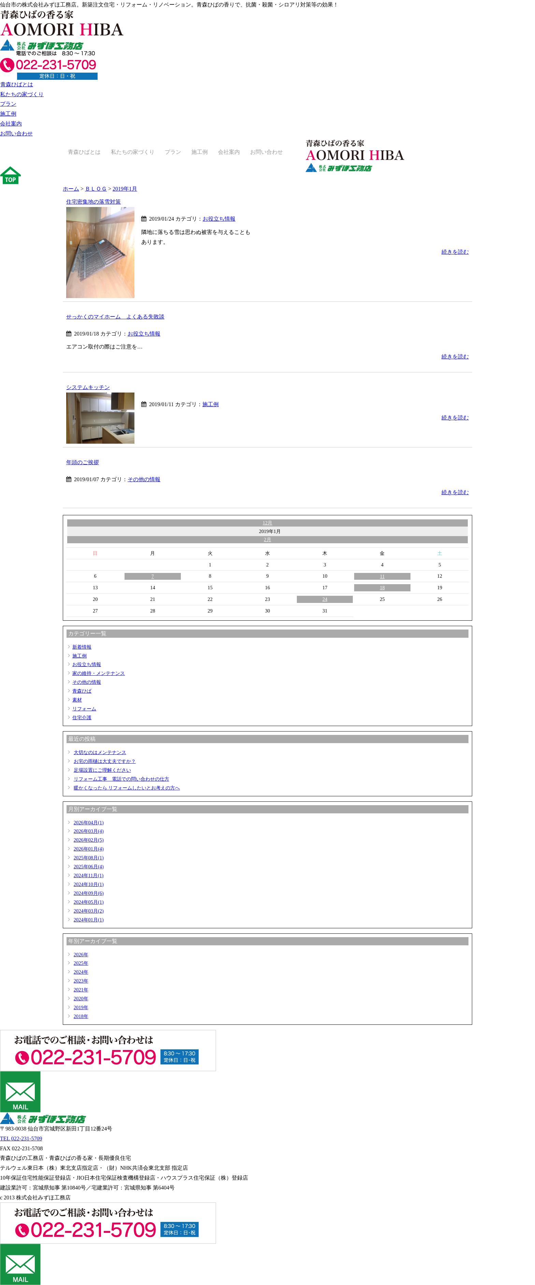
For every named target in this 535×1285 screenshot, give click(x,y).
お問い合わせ (16, 133)
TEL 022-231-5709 (21, 1138)
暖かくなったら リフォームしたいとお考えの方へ (127, 788)
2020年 (81, 998)
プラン (8, 104)
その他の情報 (144, 479)
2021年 (81, 989)
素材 (77, 700)
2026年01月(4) (89, 849)
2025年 (81, 963)
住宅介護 (81, 717)
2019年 (81, 1007)
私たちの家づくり (22, 94)
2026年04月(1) (89, 822)
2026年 (81, 954)
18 (382, 587)
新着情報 (81, 647)
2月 (267, 539)
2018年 (81, 1016)
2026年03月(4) (89, 831)
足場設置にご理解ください (102, 770)
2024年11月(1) (88, 875)
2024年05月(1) (89, 902)
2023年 (81, 981)
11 (382, 576)
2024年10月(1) (89, 884)
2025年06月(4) (89, 866)
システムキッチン (88, 387)
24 (324, 599)
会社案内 (11, 124)
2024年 (81, 972)
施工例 (8, 114)
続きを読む (455, 252)
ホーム (71, 189)
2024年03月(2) (89, 911)
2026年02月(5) (89, 840)
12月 (267, 523)
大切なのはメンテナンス (100, 752)
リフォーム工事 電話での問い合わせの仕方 (121, 779)
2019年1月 (125, 189)
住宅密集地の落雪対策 (93, 202)
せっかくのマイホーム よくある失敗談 (115, 317)
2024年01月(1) (89, 919)
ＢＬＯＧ (96, 189)
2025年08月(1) (89, 857)
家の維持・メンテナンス (98, 673)
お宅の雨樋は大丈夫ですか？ (105, 761)
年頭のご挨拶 (82, 462)
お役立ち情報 (219, 219)
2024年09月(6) (89, 893)
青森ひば (81, 691)
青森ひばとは (16, 84)
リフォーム (84, 708)
